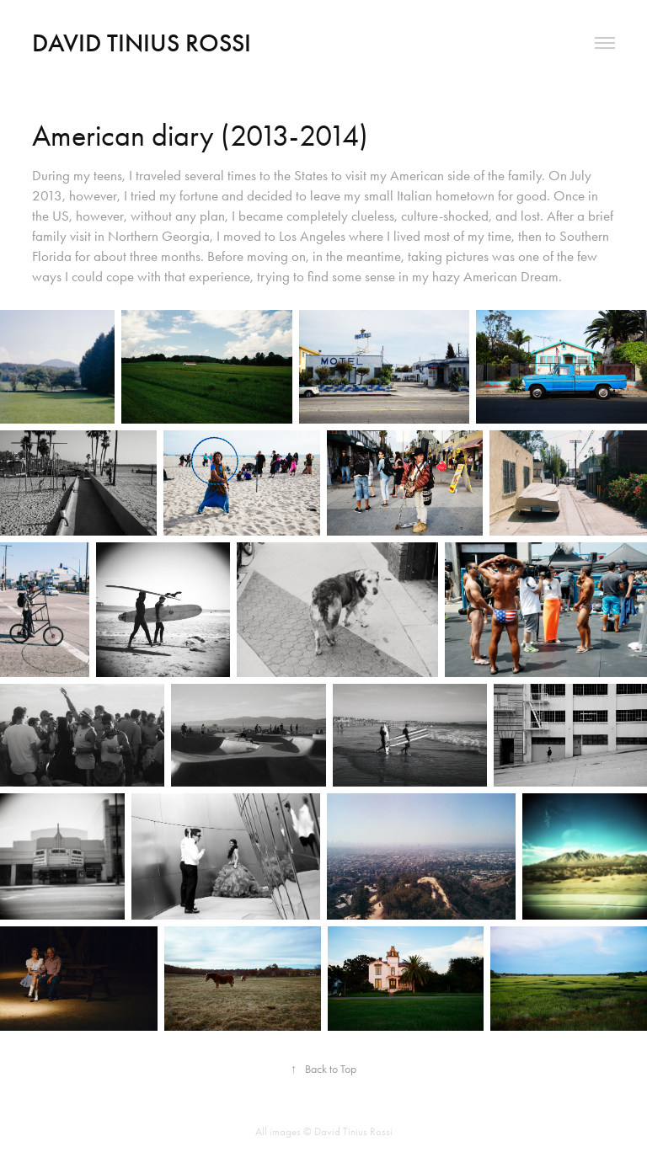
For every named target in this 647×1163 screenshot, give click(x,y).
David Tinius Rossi (141, 43)
